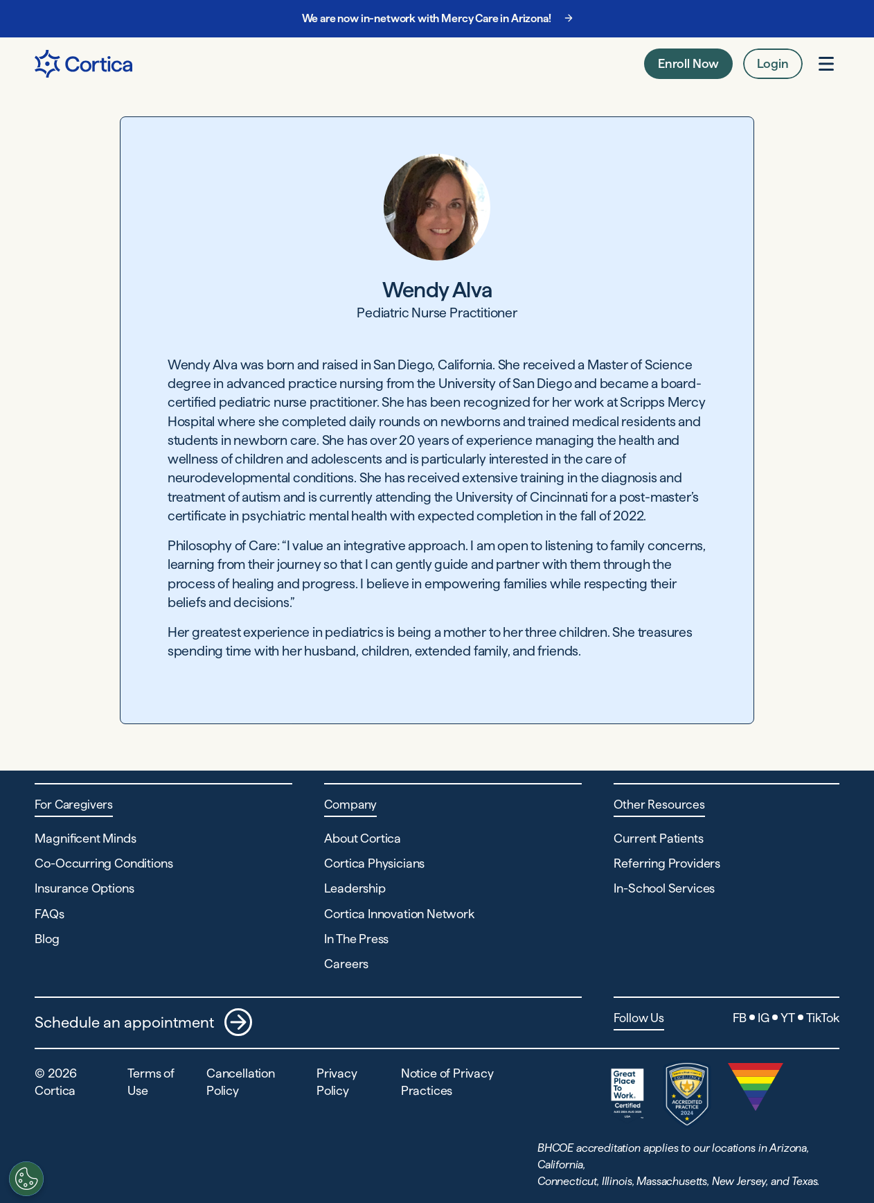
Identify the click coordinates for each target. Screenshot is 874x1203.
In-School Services (664, 888)
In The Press (356, 938)
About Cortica (362, 838)
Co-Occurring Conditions (103, 863)
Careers (346, 963)
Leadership (354, 888)
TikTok (822, 1017)
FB (740, 1017)
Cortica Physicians (374, 863)
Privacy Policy (336, 1081)
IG (763, 1017)
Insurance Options (84, 888)
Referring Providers (667, 863)
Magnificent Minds (85, 838)
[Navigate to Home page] (83, 64)
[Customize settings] (25, 1178)
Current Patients (658, 838)
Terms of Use (151, 1081)
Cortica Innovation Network (399, 913)
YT (788, 1017)
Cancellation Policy (240, 1081)
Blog (47, 938)
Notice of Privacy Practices (447, 1081)
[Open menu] (826, 63)
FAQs (49, 913)
